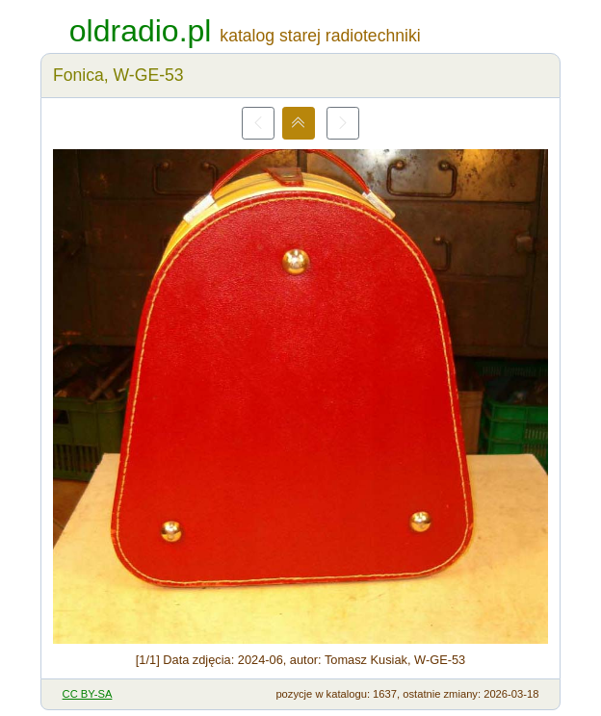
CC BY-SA (88, 694)
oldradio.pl (140, 30)
